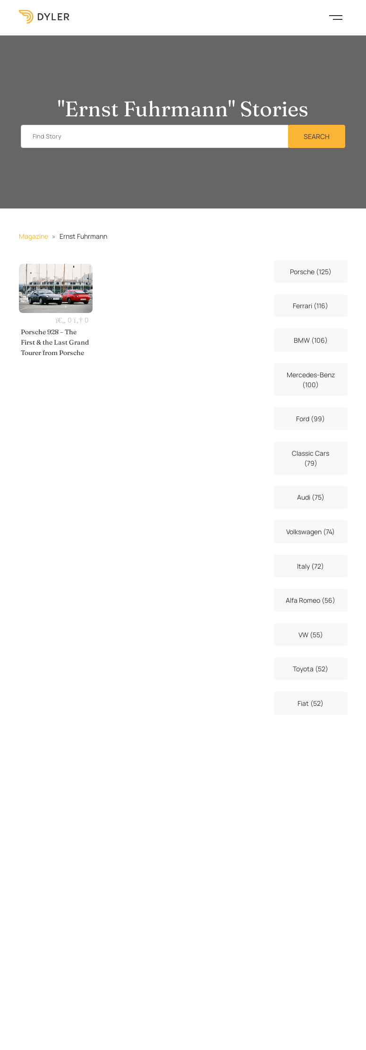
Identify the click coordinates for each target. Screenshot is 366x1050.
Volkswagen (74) (310, 531)
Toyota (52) (310, 668)
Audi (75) (310, 497)
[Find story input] (155, 136)
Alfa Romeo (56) (310, 600)
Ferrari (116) (310, 305)
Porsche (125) (311, 271)
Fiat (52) (310, 703)
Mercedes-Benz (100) (311, 379)
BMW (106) (311, 340)
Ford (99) (310, 418)
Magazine (33, 236)
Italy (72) (310, 566)
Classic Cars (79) (310, 458)
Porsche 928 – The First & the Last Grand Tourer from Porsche (55, 342)
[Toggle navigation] (336, 16)
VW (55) (310, 634)
